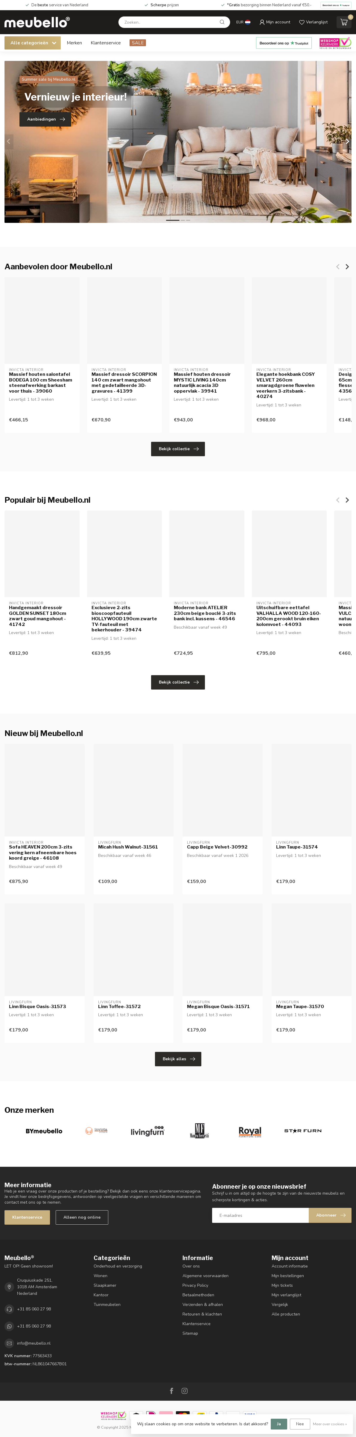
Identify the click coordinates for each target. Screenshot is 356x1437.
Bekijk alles (179, 1059)
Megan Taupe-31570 (300, 1006)
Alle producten (286, 1314)
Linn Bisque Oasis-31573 (37, 1006)
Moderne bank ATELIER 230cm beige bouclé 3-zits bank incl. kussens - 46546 (205, 613)
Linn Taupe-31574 (297, 847)
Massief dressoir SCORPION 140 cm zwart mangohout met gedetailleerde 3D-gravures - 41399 (124, 383)
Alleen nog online (82, 1217)
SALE (138, 43)
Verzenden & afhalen (202, 1304)
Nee (300, 1424)
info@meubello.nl (34, 1343)
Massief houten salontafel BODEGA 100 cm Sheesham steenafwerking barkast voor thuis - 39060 (40, 383)
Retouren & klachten (202, 1314)
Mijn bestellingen (288, 1276)
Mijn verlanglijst (286, 1295)
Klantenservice (106, 43)
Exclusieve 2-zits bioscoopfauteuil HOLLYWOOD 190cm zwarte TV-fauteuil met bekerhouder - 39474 (124, 619)
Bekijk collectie (179, 449)
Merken (74, 43)
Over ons (191, 1266)
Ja (279, 1424)
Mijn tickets (282, 1285)
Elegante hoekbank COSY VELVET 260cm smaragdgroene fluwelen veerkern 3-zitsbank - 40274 (285, 386)
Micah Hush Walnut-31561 (128, 847)
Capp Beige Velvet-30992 (217, 847)
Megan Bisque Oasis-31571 (218, 1006)
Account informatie (290, 1266)
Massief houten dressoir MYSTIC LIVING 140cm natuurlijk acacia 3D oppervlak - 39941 (202, 383)
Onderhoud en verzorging (118, 1266)
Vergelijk (280, 1304)
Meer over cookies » (330, 1424)
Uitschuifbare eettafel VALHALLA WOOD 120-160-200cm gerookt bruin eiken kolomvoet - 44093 (288, 616)
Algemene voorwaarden (205, 1276)
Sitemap (190, 1333)
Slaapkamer (105, 1285)
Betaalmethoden (198, 1295)
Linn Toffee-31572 (119, 1006)
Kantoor (101, 1295)
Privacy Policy (195, 1285)
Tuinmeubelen (107, 1304)
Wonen (100, 1276)
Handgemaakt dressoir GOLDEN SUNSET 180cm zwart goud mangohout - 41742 (37, 616)
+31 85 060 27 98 (34, 1309)
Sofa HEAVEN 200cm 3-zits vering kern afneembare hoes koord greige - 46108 (43, 852)
